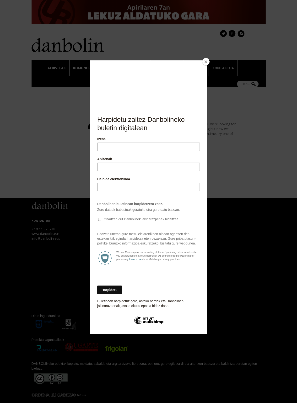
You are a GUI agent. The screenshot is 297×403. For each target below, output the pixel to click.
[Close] (206, 61)
